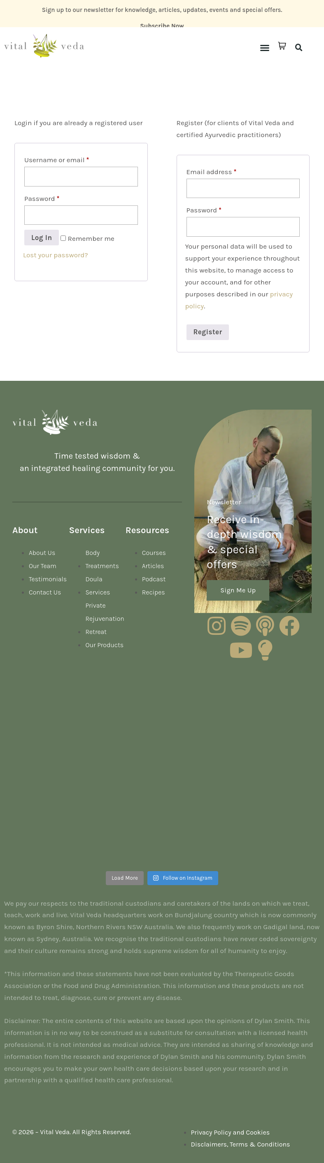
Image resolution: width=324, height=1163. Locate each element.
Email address (211, 172)
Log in (41, 237)
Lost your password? (55, 255)
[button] (264, 47)
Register (207, 332)
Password (41, 198)
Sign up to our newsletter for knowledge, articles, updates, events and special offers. (162, 10)
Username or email (56, 160)
